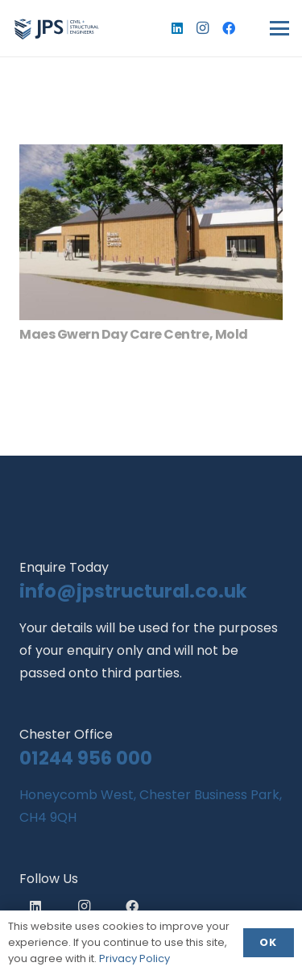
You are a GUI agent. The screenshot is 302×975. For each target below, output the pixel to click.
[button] (279, 28)
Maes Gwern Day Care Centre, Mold (133, 334)
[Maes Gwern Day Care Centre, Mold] (151, 232)
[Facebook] (229, 28)
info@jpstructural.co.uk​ (133, 591)
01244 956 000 (85, 758)
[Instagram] (203, 28)
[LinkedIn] (177, 28)
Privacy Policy (134, 958)
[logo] (56, 28)
